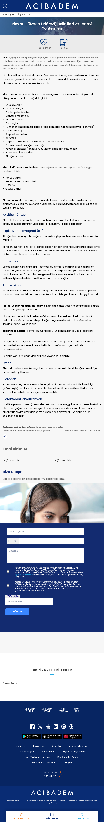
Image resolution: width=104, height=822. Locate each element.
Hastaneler (38, 746)
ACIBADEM (30, 710)
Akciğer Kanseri (10, 682)
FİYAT (76, 710)
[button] (13, 541)
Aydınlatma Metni (24, 574)
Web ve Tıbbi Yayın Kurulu (44, 762)
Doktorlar (56, 746)
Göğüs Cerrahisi (11, 460)
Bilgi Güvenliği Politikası (68, 756)
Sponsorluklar (48, 751)
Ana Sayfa (21, 746)
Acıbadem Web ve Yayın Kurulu (19, 427)
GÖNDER (17, 611)
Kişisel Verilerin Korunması (37, 756)
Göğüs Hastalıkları (63, 460)
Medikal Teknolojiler (78, 746)
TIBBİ (63, 710)
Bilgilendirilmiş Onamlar (74, 751)
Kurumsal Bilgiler (26, 751)
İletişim (68, 762)
